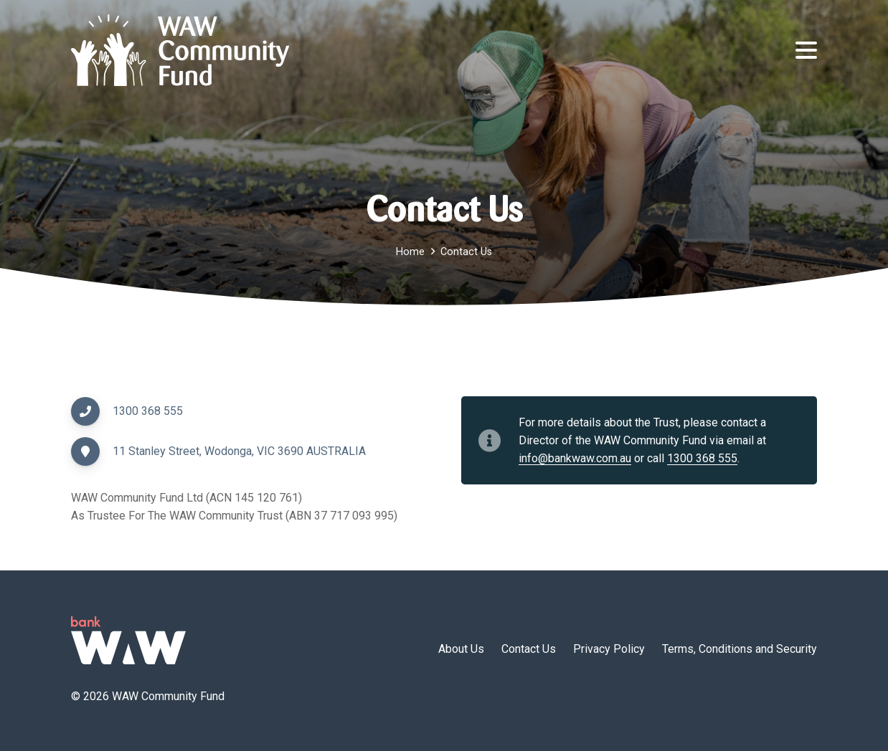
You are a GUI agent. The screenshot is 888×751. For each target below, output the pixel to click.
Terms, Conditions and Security (739, 649)
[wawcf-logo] (180, 50)
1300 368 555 (148, 411)
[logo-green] (128, 640)
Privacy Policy (609, 649)
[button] (806, 50)
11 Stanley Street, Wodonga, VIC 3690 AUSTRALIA (239, 451)
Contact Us (528, 649)
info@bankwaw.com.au (575, 458)
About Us (461, 649)
